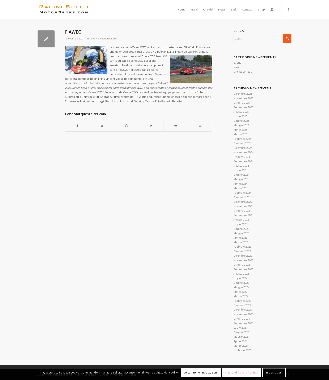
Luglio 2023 (240, 224)
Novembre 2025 (243, 98)
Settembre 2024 (243, 161)
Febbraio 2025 (242, 139)
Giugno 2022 (241, 283)
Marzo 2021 (241, 345)
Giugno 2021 (241, 332)
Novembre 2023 (243, 206)
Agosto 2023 (241, 220)
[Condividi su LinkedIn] (151, 125)
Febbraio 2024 (242, 193)
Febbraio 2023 (242, 246)
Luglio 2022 (240, 278)
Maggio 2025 (241, 125)
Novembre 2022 (243, 260)
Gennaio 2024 (242, 197)
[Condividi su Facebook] (77, 125)
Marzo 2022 (241, 296)
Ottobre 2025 (242, 102)
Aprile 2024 (240, 183)
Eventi (237, 62)
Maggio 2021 (241, 336)
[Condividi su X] (102, 125)
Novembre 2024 (243, 152)
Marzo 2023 (241, 242)
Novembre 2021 (243, 314)
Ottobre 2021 (242, 318)
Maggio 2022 (241, 287)
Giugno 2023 (241, 229)
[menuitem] (181, 9)
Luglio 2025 (240, 116)
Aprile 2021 (240, 341)
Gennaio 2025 (242, 143)
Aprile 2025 (240, 130)
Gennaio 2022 (242, 305)
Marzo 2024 (241, 188)
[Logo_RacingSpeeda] (64, 9)
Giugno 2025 (241, 121)
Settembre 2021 (243, 323)
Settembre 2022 (243, 269)
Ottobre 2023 (242, 211)
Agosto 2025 (241, 112)
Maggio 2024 (241, 179)
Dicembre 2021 (243, 309)
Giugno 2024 (241, 174)
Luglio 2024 (240, 170)
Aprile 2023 (240, 237)
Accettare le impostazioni (201, 372)
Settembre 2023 (243, 215)
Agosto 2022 (241, 274)
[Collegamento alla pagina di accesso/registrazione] (272, 9)
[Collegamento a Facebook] (288, 9)
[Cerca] (262, 38)
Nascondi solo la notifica (241, 372)
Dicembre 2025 (243, 93)
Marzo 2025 (241, 134)
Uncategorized (243, 71)
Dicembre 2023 (243, 202)
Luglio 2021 (240, 327)
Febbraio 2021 (242, 350)
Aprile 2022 (240, 292)
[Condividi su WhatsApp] (126, 125)
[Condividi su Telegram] (175, 125)
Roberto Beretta (110, 38)
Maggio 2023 (241, 233)
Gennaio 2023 (242, 251)
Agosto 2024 (241, 165)
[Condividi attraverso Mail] (200, 125)
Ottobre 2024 (242, 157)
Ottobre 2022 (242, 264)
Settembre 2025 (243, 107)
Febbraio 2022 (242, 301)
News (92, 38)
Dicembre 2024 (243, 148)
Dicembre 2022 (243, 255)
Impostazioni (273, 372)
